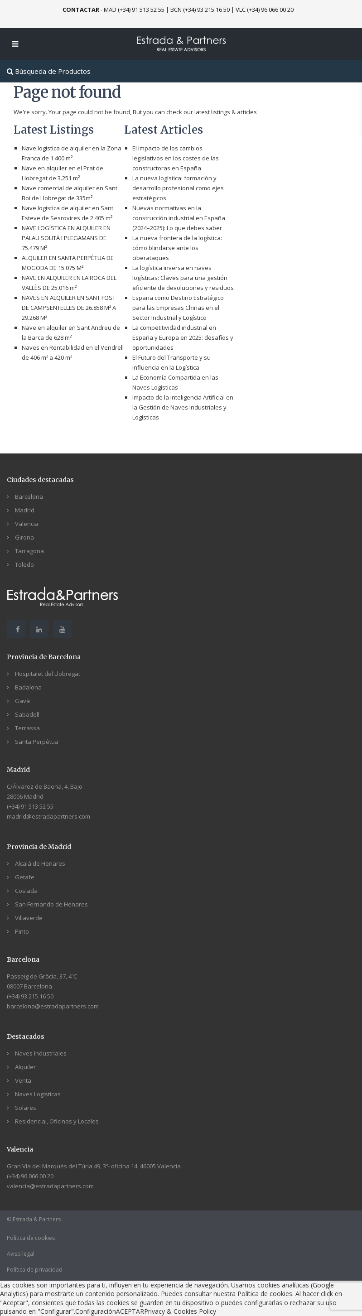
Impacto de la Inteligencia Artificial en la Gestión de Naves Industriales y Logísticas (182, 407)
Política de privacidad (35, 1269)
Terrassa (27, 728)
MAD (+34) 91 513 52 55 (134, 9)
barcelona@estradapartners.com (53, 1006)
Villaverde (29, 918)
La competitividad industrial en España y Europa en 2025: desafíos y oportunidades (182, 337)
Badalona (28, 687)
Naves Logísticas (38, 1094)
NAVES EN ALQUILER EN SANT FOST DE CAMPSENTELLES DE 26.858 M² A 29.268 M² (69, 308)
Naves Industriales (41, 1053)
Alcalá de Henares (40, 863)
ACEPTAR (130, 1311)
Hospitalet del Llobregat (47, 674)
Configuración (95, 1311)
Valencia (27, 524)
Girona (24, 537)
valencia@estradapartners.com (50, 1186)
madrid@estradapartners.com (48, 816)
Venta (23, 1080)
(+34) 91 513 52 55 (30, 806)
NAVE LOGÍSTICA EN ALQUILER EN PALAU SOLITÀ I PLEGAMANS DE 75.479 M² (66, 238)
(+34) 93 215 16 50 (30, 996)
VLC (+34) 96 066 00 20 (265, 9)
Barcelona (29, 496)
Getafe (24, 877)
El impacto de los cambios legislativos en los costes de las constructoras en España (175, 158)
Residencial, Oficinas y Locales (57, 1121)
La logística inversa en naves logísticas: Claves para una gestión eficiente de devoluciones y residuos (183, 278)
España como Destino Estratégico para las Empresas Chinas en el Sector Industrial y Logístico (178, 308)
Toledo (24, 564)
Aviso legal (20, 1254)
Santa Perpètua (36, 742)
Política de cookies (31, 1238)
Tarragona (29, 551)
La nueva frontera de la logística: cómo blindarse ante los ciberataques (177, 248)
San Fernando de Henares (51, 904)
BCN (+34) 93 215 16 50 (200, 9)
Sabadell (27, 714)
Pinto (22, 931)
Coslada (26, 891)
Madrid (24, 510)
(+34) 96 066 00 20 (30, 1176)
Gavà (22, 701)
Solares (25, 1108)
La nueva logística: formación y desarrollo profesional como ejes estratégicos (178, 188)
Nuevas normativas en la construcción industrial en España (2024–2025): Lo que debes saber (178, 218)
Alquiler (25, 1067)
